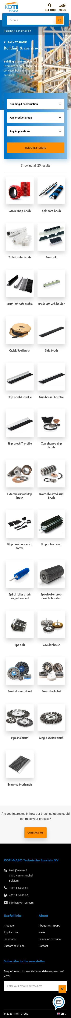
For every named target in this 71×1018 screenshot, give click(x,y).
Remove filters (35, 147)
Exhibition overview (50, 939)
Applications (11, 932)
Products (9, 925)
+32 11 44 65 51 (49, 6)
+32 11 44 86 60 (18, 895)
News (42, 932)
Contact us (35, 832)
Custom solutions (14, 945)
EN (60, 1013)
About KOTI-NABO (49, 925)
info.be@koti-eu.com (21, 902)
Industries (10, 939)
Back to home (17, 42)
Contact (43, 945)
